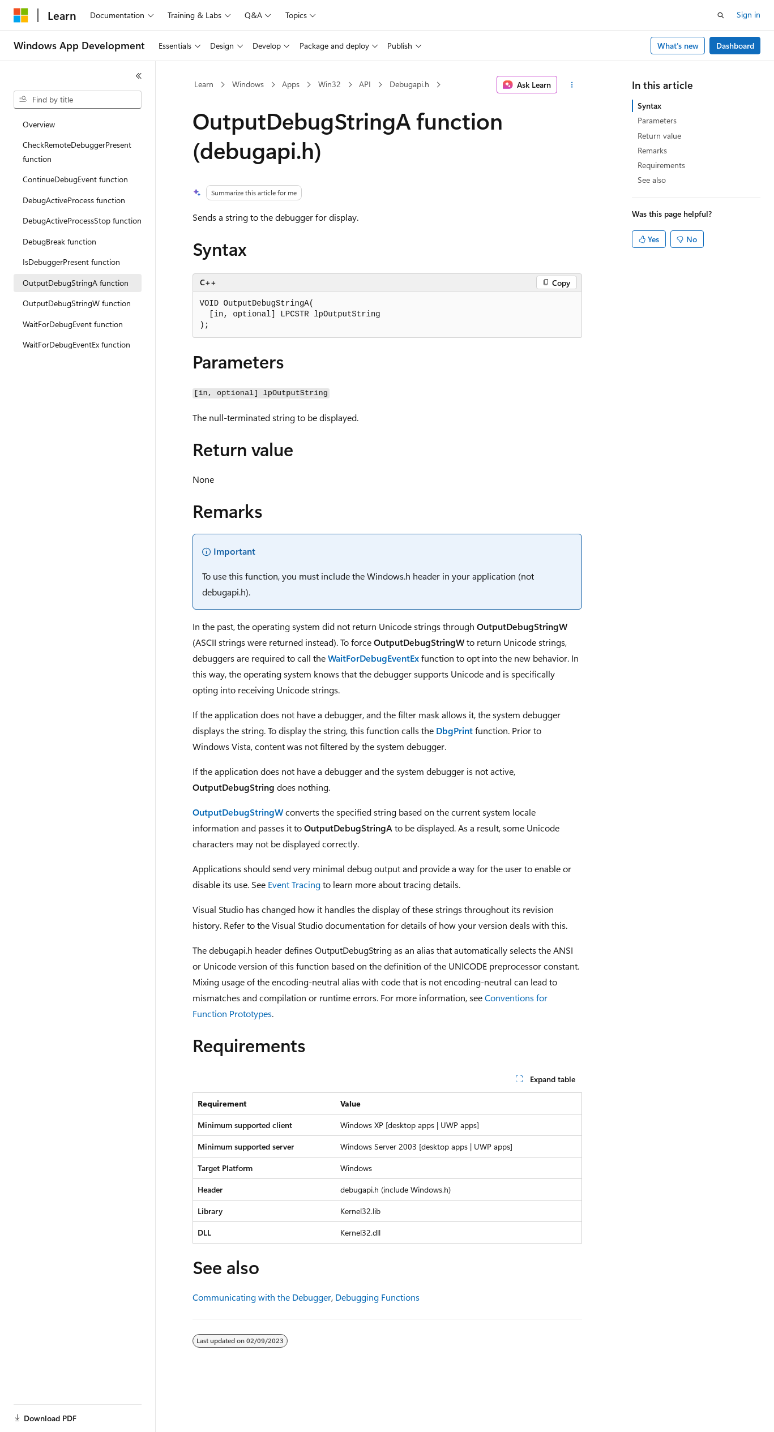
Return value (659, 135)
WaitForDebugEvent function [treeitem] (73, 324)
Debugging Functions (377, 1297)
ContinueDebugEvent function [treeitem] (75, 179)
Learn (203, 84)
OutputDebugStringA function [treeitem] (76, 282)
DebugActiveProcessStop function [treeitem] (82, 220)
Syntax (649, 105)
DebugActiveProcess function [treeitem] (74, 200)
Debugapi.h (409, 84)
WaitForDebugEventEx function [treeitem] (76, 344)
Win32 (329, 84)
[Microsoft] (21, 15)
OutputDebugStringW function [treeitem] (77, 303)
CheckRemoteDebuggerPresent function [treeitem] (77, 151)
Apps (291, 84)
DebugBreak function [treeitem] (59, 241)
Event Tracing (294, 884)
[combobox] (78, 100)
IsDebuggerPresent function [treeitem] (71, 261)
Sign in (748, 14)
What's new (678, 45)
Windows (248, 84)
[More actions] (571, 85)
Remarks (652, 150)
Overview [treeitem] (39, 124)
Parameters (657, 120)
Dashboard (735, 45)
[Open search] (720, 15)
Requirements (661, 165)
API (365, 84)
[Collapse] (139, 76)
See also (652, 179)
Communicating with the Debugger (262, 1297)
